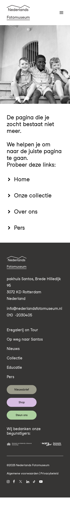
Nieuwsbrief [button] (21, 389)
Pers (10, 377)
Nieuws (13, 348)
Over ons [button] (26, 211)
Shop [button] (22, 402)
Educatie (14, 367)
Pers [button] (19, 227)
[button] (61, 12)
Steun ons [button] (22, 415)
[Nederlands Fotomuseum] (18, 12)
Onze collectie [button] (33, 195)
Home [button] (22, 179)
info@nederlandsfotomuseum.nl (34, 308)
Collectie (14, 358)
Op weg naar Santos (25, 339)
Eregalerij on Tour (22, 330)
